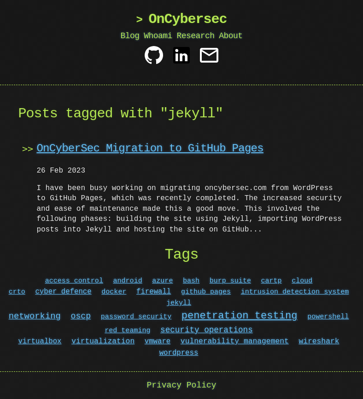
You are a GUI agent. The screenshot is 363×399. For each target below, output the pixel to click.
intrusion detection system (295, 291)
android (127, 280)
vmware (157, 341)
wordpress (179, 353)
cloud (302, 280)
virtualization (103, 341)
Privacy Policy (181, 385)
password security (136, 317)
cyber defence (63, 292)
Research (195, 35)
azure (162, 280)
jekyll (178, 302)
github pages (206, 291)
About (230, 35)
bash (191, 280)
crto (17, 291)
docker (113, 291)
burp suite (230, 280)
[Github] (154, 58)
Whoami (158, 35)
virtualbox (40, 341)
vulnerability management (235, 341)
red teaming (127, 330)
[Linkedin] (181, 58)
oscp (80, 316)
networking (35, 317)
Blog (130, 35)
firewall (153, 292)
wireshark (319, 341)
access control (74, 280)
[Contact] (209, 58)
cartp (271, 280)
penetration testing (240, 316)
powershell (328, 317)
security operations (206, 329)
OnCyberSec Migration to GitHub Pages (149, 148)
